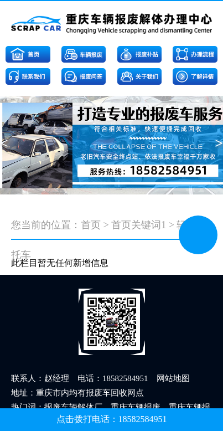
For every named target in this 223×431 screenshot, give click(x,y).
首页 (91, 224)
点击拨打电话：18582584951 (111, 419)
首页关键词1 (138, 224)
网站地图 (173, 378)
